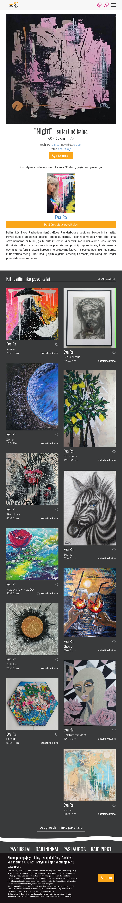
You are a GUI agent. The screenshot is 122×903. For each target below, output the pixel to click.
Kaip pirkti (102, 849)
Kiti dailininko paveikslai (28, 278)
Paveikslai (19, 849)
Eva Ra (61, 217)
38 (106, 279)
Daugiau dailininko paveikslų (61, 827)
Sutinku (106, 878)
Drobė (77, 144)
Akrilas (55, 144)
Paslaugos (74, 849)
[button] (71, 138)
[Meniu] (113, 5)
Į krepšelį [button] (61, 156)
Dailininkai (47, 849)
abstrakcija (64, 149)
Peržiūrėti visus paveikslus (61, 224)
